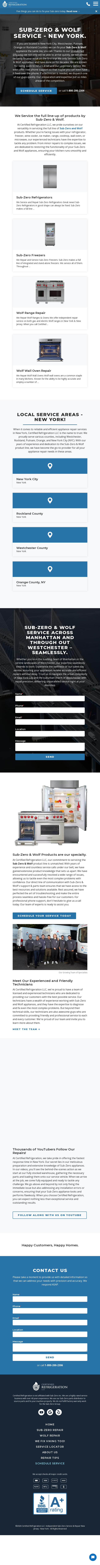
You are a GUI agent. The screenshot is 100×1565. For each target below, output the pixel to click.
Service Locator (50, 1446)
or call (71, 90)
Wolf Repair (50, 1435)
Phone (19, 705)
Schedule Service (36, 90)
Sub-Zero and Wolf (71, 128)
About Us (50, 1452)
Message (20, 741)
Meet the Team (25, 1029)
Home (50, 1424)
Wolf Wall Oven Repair (33, 371)
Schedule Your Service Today (44, 915)
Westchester (73, 677)
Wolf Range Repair (31, 313)
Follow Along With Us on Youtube (49, 1215)
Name (19, 694)
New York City (25, 677)
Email (18, 717)
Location (20, 729)
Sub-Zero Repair (50, 1430)
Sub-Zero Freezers (30, 255)
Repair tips (50, 1457)
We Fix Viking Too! (50, 1441)
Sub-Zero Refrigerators (34, 197)
